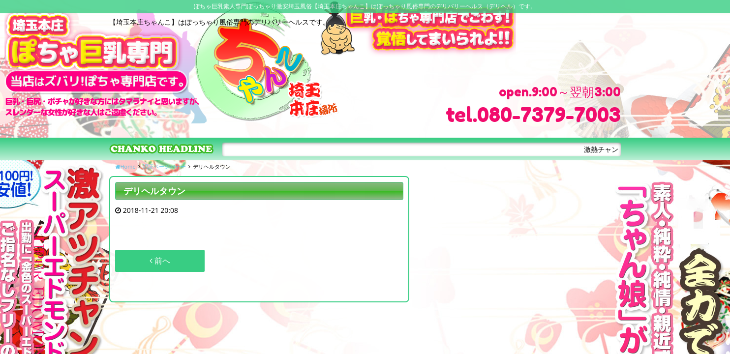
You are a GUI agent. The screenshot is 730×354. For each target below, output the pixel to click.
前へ (160, 260)
